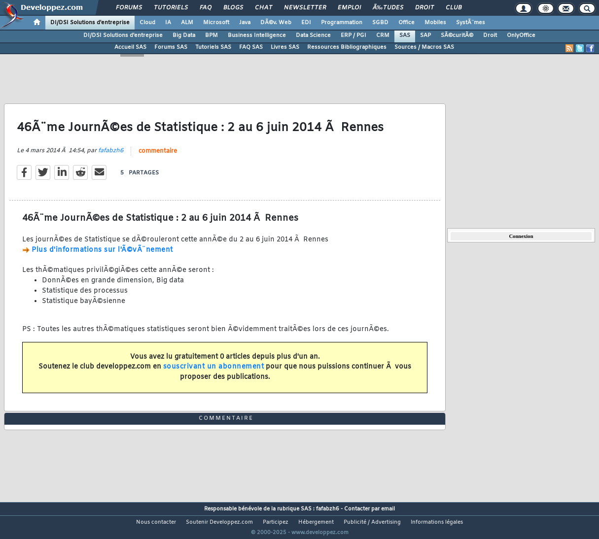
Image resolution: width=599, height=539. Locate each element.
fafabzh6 (110, 157)
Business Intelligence (257, 35)
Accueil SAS (130, 47)
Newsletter (305, 8)
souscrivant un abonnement (213, 373)
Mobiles (435, 22)
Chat (263, 8)
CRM (382, 35)
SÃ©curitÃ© (457, 35)
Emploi (349, 8)
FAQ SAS (251, 47)
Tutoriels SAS (213, 47)
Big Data (184, 35)
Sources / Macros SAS (424, 47)
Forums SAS (170, 47)
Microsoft (216, 22)
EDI (306, 22)
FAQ (205, 8)
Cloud (147, 22)
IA (168, 22)
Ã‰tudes (388, 8)
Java (244, 22)
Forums (129, 8)
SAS (404, 35)
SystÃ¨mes (470, 22)
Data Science (313, 35)
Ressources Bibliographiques (347, 47)
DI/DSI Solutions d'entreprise (90, 22)
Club (453, 8)
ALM (187, 22)
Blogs (233, 8)
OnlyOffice (521, 35)
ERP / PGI (353, 35)
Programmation (341, 22)
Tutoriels (171, 8)
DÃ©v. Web (275, 22)
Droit (424, 8)
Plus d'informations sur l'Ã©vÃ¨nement (102, 256)
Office (406, 22)
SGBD (380, 22)
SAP (425, 35)
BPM (211, 35)
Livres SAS (285, 47)
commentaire (158, 158)
